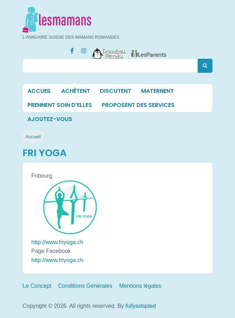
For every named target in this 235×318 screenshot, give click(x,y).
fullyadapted (141, 306)
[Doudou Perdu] (109, 49)
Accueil (39, 91)
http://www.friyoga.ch (57, 242)
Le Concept (37, 286)
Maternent (157, 91)
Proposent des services (138, 105)
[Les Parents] (149, 49)
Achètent (75, 91)
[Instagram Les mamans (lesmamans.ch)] (84, 49)
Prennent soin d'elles (59, 105)
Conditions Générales (85, 286)
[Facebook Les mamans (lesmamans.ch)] (72, 49)
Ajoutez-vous (49, 119)
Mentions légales (140, 286)
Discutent (115, 91)
